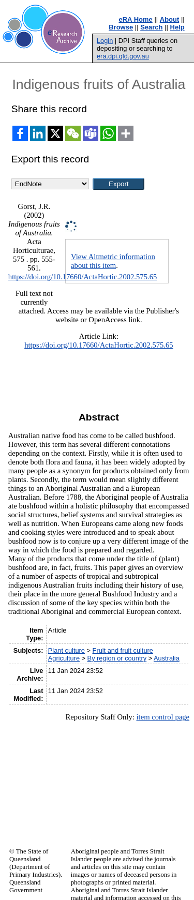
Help (177, 27)
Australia (167, 658)
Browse (121, 27)
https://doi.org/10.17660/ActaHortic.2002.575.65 (82, 277)
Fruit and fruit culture (123, 650)
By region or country (117, 658)
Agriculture (64, 658)
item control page (162, 717)
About (170, 19)
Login (105, 40)
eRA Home (136, 19)
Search (151, 27)
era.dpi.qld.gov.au (123, 56)
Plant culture (66, 650)
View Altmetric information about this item (113, 260)
